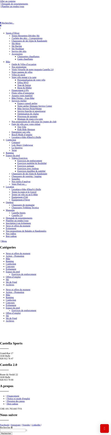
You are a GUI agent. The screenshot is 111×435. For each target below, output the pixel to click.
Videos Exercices (20, 158)
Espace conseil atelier (27, 103)
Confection (11, 140)
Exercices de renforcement (29, 160)
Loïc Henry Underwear (22, 145)
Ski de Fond (11, 282)
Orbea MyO (22, 82)
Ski (7, 279)
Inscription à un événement (18, 223)
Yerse (14, 150)
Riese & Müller (24, 88)
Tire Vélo (21, 127)
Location (10, 187)
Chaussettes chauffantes (28, 56)
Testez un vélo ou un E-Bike (25, 194)
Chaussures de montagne (23, 205)
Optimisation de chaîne (28, 114)
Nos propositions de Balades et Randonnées (26, 231)
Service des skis (19, 51)
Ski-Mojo (16, 43)
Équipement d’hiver (21, 200)
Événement (11, 228)
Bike (8, 61)
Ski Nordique (18, 48)
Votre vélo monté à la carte (24, 77)
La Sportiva (17, 147)
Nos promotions (19, 67)
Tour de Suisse (24, 85)
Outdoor (9, 202)
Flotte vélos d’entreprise (23, 93)
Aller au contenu (7, 1)
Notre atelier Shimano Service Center (34, 106)
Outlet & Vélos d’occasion (24, 64)
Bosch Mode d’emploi (22, 134)
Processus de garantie (27, 116)
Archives (10, 284)
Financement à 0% (20, 90)
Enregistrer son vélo (21, 132)
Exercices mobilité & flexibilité (32, 163)
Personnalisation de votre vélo (31, 80)
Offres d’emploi (13, 277)
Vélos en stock (18, 75)
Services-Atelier (19, 101)
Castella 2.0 (17, 215)
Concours (10, 266)
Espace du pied (13, 155)
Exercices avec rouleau (28, 168)
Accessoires (17, 54)
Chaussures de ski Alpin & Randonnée (29, 41)
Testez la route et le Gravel (24, 192)
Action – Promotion (15, 256)
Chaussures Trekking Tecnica (25, 207)
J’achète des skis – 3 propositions (27, 38)
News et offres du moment (18, 226)
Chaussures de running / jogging (26, 176)
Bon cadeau (11, 236)
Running (10, 153)
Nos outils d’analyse (21, 181)
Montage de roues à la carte (30, 119)
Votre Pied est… (19, 184)
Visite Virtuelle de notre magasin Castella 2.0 (32, 69)
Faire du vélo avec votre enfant (26, 124)
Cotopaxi (16, 142)
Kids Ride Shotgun (26, 129)
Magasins (10, 210)
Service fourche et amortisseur (31, 111)
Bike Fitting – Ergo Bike (23, 98)
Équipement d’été (20, 197)
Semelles (16, 179)
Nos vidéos (11, 233)
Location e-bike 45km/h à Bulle (26, 137)
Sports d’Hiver (13, 33)
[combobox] (13, 430)
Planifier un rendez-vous (17, 220)
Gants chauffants (25, 59)
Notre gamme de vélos (22, 72)
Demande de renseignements (19, 218)
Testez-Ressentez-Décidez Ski (25, 35)
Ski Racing (17, 46)
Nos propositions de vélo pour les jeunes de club (34, 121)
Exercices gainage (25, 166)
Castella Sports (18, 213)
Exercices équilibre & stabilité (31, 171)
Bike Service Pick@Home (29, 108)
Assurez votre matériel (22, 95)
